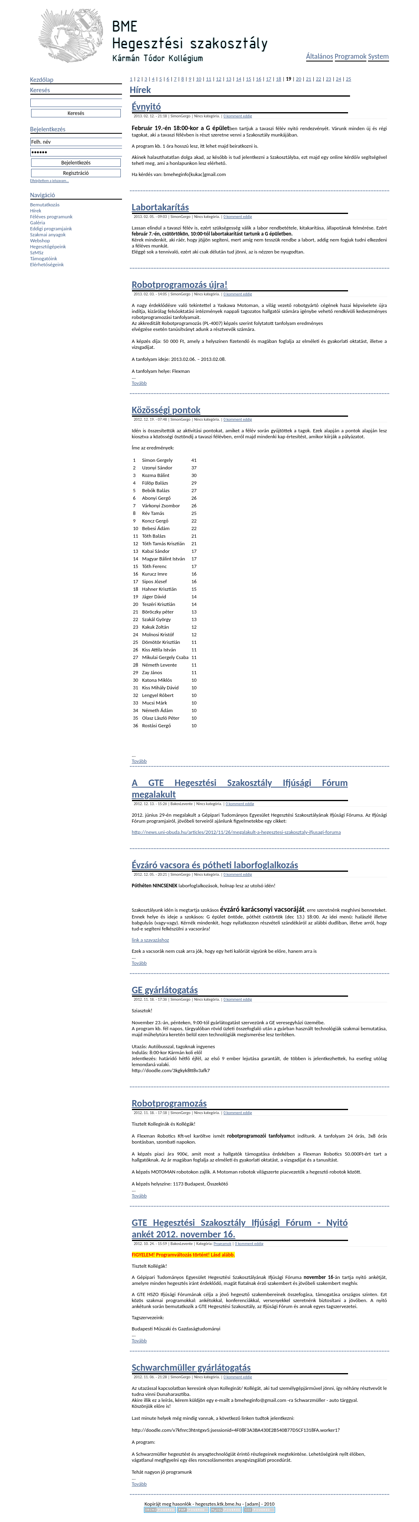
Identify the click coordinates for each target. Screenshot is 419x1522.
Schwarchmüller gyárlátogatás (191, 1367)
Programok (351, 56)
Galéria (37, 223)
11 (208, 79)
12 (218, 79)
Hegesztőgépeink (48, 246)
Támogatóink (43, 258)
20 (298, 79)
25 (348, 79)
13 (228, 79)
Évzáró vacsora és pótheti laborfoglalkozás (215, 865)
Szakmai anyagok (48, 235)
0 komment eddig (238, 116)
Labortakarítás (160, 207)
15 (248, 79)
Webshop (40, 240)
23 (328, 79)
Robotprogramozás (169, 1103)
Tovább (139, 383)
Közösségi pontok (166, 410)
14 (238, 79)
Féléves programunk (51, 217)
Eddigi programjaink (51, 229)
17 (268, 79)
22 (318, 79)
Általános (319, 56)
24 (338, 79)
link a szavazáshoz (150, 940)
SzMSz (36, 252)
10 (198, 79)
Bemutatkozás (45, 205)
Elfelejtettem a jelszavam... (49, 180)
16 (258, 79)
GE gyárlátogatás (165, 990)
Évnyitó (146, 106)
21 (308, 79)
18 (278, 79)
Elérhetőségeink (47, 264)
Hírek (35, 211)
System (378, 56)
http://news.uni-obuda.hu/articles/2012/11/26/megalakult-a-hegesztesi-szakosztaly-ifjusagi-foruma (236, 832)
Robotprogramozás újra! (180, 284)
